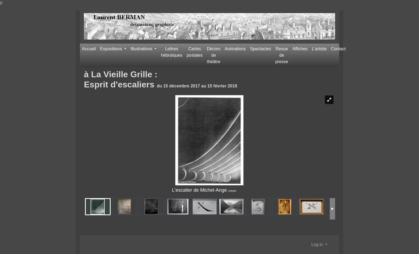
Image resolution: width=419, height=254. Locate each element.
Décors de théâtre (213, 55)
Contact (338, 49)
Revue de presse (281, 55)
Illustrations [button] (142, 49)
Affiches (300, 49)
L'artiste (319, 49)
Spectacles (260, 49)
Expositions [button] (111, 49)
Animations (235, 49)
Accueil (89, 49)
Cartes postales (195, 52)
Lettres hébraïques (171, 52)
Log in (317, 244)
